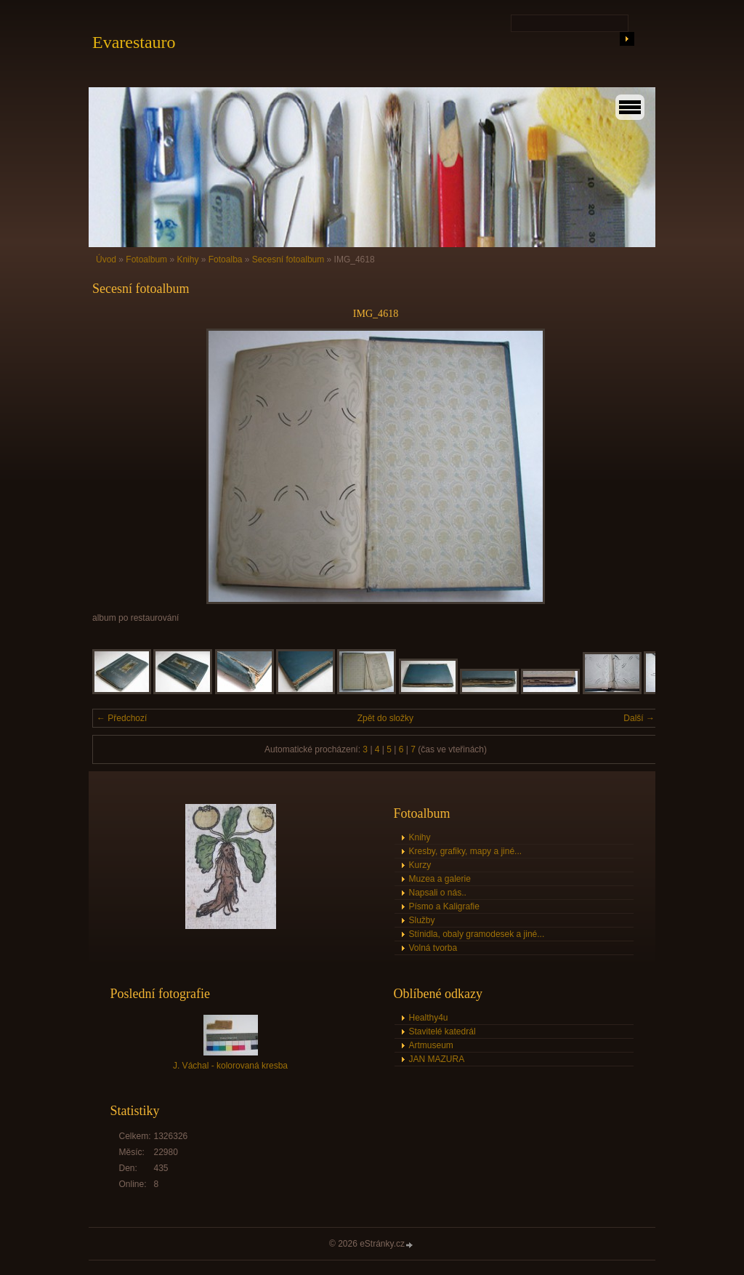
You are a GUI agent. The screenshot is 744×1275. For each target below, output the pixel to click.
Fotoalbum (146, 259)
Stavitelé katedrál (442, 1031)
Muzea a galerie (440, 879)
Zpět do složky (385, 718)
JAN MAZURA (437, 1059)
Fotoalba (226, 259)
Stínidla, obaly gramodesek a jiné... (477, 934)
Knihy (187, 259)
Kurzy (420, 865)
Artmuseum (431, 1045)
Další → (639, 718)
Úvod (106, 259)
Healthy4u (428, 1018)
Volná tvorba (433, 948)
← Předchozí (122, 718)
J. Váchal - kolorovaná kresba (230, 1066)
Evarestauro (134, 42)
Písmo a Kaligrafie (444, 906)
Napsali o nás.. (437, 893)
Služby (422, 920)
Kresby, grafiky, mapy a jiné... (465, 851)
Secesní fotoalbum (288, 259)
